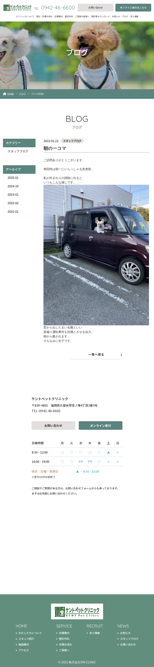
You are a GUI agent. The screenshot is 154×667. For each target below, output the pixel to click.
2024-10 (13, 186)
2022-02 (13, 203)
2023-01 (13, 194)
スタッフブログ (18, 151)
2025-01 (13, 177)
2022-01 (13, 211)
